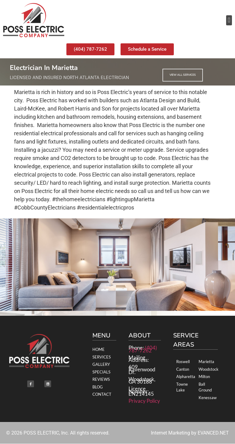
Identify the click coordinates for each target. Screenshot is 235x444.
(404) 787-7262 (143, 349)
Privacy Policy (144, 401)
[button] (229, 20)
